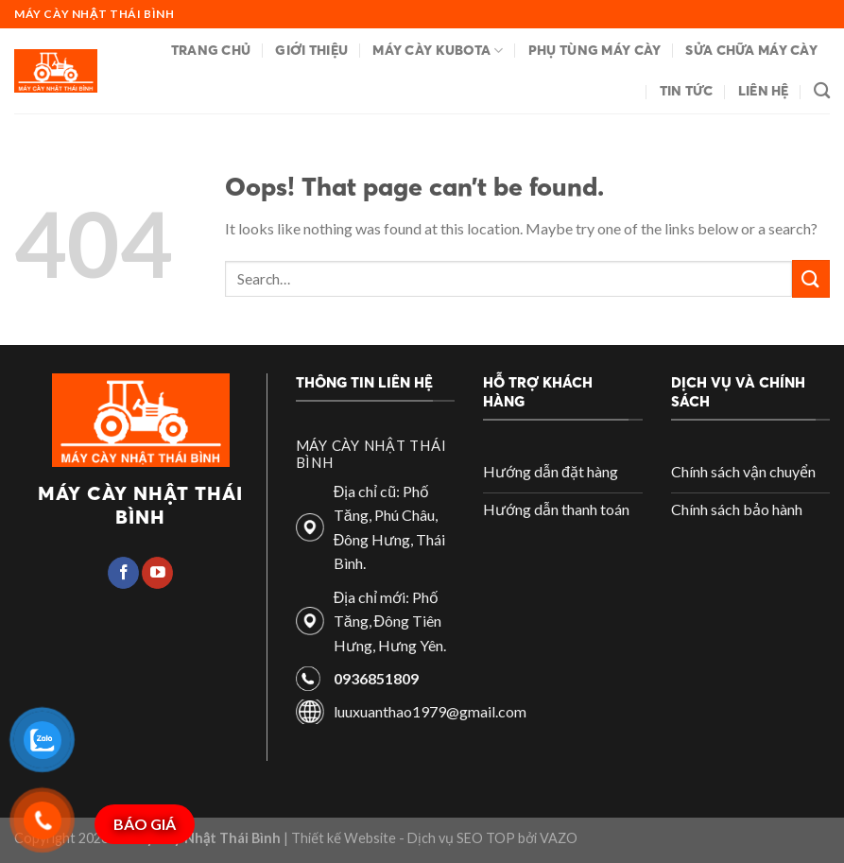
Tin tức (687, 90)
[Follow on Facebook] (123, 573)
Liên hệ (763, 90)
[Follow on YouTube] (157, 573)
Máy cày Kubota (438, 51)
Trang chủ (211, 50)
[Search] (822, 91)
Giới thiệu (311, 50)
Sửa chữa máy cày (751, 50)
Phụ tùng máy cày (595, 50)
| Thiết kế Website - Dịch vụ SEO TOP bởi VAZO (429, 838)
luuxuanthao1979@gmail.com (430, 711)
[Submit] (811, 278)
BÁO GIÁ (144, 824)
